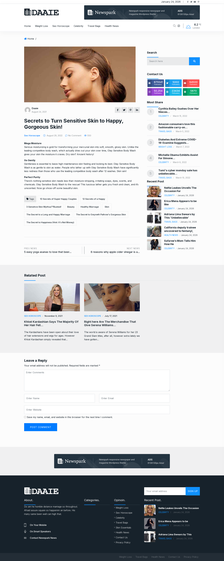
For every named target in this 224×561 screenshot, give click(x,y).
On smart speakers (40, 531)
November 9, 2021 (54, 316)
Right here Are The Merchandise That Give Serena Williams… (110, 323)
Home (27, 26)
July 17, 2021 (111, 316)
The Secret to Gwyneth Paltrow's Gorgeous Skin (101, 214)
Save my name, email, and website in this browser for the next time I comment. (70, 417)
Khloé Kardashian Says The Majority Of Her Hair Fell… (51, 323)
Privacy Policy (123, 542)
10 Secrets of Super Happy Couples (58, 199)
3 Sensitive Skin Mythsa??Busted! (43, 206)
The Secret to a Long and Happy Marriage (48, 214)
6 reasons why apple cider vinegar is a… (113, 250)
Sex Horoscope (60, 26)
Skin (107, 206)
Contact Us (122, 537)
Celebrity (78, 26)
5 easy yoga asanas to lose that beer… (52, 250)
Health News (112, 26)
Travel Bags (94, 26)
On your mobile (38, 525)
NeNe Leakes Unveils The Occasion (178, 508)
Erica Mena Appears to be (173, 521)
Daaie (35, 108)
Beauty (71, 206)
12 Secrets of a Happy (94, 199)
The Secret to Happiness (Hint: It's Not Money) (50, 222)
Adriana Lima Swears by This (175, 534)
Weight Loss (41, 26)
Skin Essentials (123, 527)
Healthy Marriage (90, 206)
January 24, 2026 (185, 195)
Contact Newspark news (43, 537)
